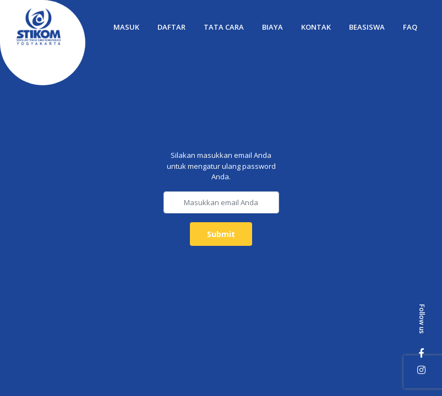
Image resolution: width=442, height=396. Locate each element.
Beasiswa (367, 27)
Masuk (126, 27)
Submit (221, 234)
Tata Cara (224, 27)
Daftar (171, 27)
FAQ (410, 27)
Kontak (316, 27)
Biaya (272, 27)
